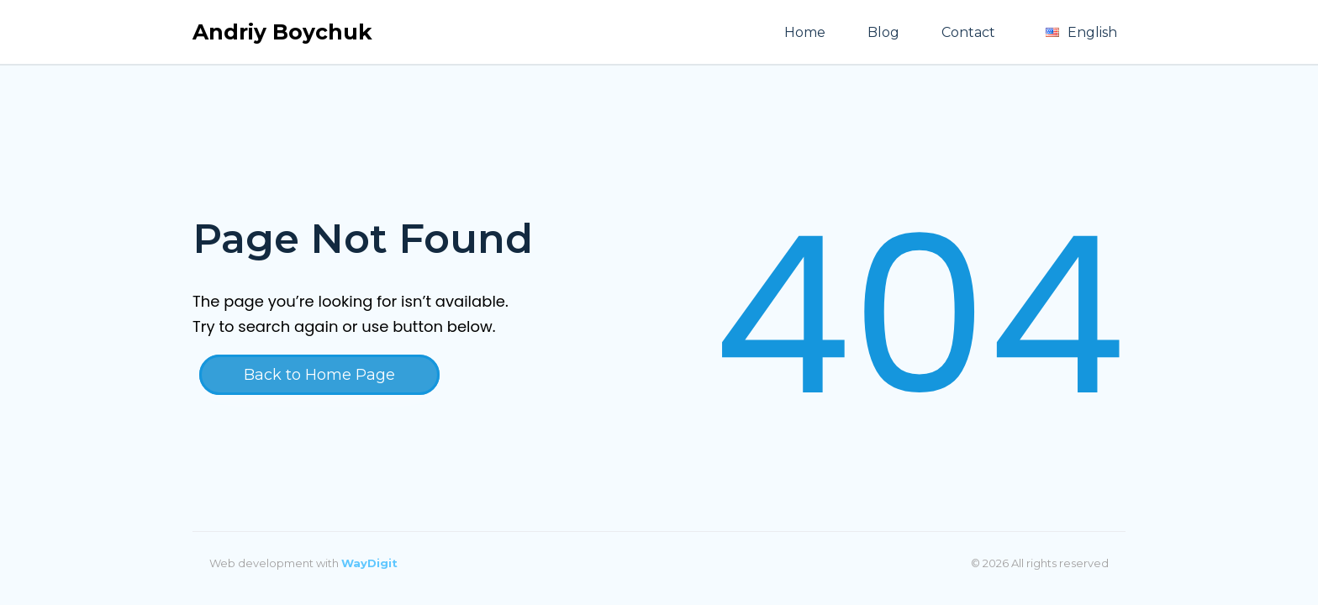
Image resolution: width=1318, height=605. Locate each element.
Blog (883, 32)
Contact (968, 32)
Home (804, 32)
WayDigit (369, 563)
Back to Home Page (319, 375)
